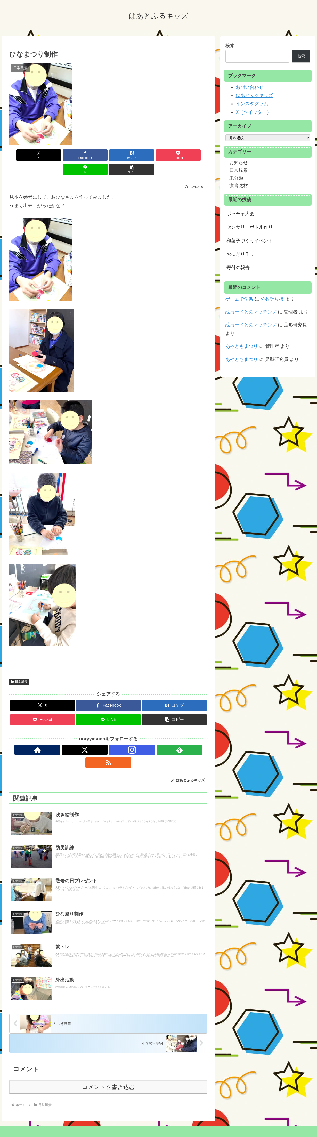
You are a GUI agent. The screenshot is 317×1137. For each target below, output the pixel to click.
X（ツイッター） (253, 112)
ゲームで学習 (239, 299)
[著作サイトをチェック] (84, 735)
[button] (192, 155)
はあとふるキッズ (254, 95)
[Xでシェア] (25, 155)
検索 (230, 45)
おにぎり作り (240, 254)
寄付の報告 (238, 267)
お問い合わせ (250, 87)
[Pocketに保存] (125, 155)
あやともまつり (241, 346)
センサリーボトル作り (249, 227)
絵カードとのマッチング (251, 312)
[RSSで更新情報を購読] (132, 735)
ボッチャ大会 (240, 213)
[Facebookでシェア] (58, 155)
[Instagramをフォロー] (108, 735)
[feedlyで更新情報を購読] (120, 735)
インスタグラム (252, 103)
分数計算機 (272, 299)
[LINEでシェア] (158, 155)
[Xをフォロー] (96, 735)
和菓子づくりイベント (249, 240)
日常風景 (19, 667)
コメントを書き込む (108, 1075)
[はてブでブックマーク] (92, 155)
